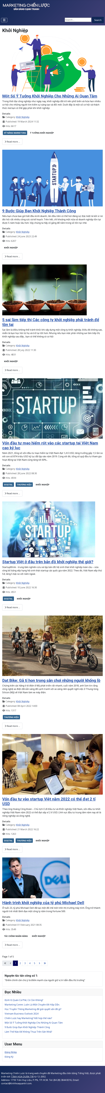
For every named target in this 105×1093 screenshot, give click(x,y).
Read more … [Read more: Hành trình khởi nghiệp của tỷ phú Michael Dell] (12, 944)
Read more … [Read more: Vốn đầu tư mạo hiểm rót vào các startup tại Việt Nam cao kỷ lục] (12, 493)
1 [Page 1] (15, 963)
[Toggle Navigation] (4, 20)
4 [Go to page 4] (29, 963)
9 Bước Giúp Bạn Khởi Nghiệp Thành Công (39, 211)
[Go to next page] (39, 963)
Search (97, 20)
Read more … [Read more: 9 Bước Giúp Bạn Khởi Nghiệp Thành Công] (12, 256)
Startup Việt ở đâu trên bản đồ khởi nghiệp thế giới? (47, 561)
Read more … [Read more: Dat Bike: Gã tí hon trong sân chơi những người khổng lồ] (12, 726)
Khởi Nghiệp (22, 117)
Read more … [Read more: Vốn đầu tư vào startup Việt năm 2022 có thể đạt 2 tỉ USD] (12, 849)
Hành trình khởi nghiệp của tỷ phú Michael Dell (43, 902)
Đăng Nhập (11, 1052)
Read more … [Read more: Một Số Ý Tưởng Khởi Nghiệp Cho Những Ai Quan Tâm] (12, 141)
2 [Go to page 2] (20, 963)
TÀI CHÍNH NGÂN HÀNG (16, 936)
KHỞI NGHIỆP (11, 247)
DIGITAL (8, 484)
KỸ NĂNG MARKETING (15, 132)
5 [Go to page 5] (34, 963)
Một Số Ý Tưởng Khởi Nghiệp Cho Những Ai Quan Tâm (49, 96)
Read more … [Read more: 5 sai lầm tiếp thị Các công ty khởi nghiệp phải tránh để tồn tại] (12, 370)
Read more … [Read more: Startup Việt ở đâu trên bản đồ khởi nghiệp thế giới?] (12, 607)
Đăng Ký (9, 1056)
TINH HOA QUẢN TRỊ (22, 1076)
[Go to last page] (45, 963)
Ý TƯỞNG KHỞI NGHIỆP (42, 132)
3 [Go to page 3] (25, 963)
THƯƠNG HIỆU (24, 484)
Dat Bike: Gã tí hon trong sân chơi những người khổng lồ (51, 680)
